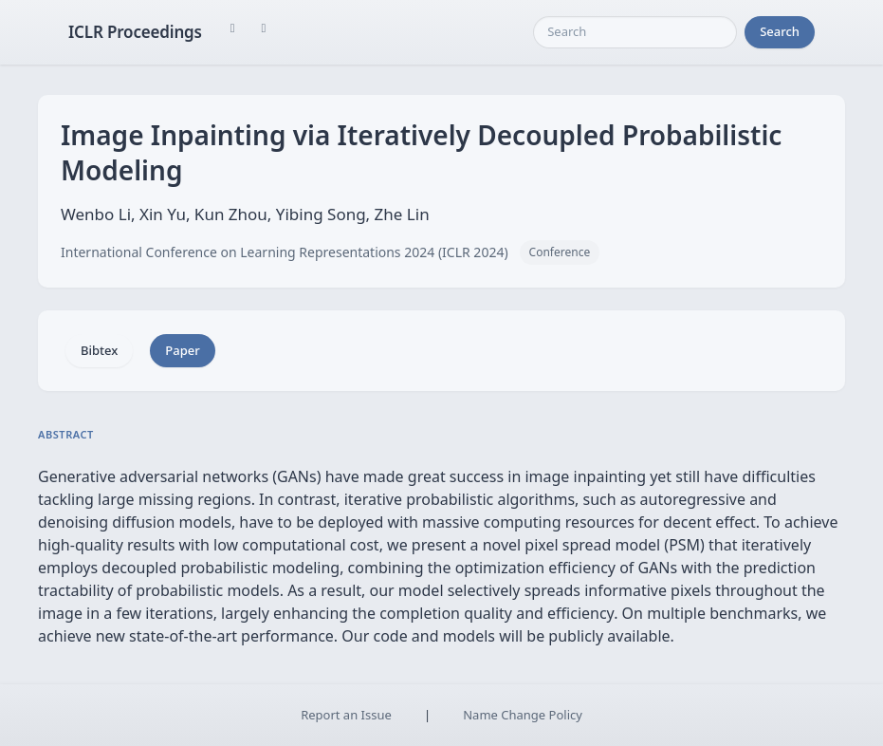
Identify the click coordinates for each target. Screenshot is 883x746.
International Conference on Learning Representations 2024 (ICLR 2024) (284, 252)
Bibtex (99, 350)
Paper (182, 350)
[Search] (635, 32)
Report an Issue (346, 714)
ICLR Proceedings (135, 32)
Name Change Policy (522, 714)
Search (780, 31)
